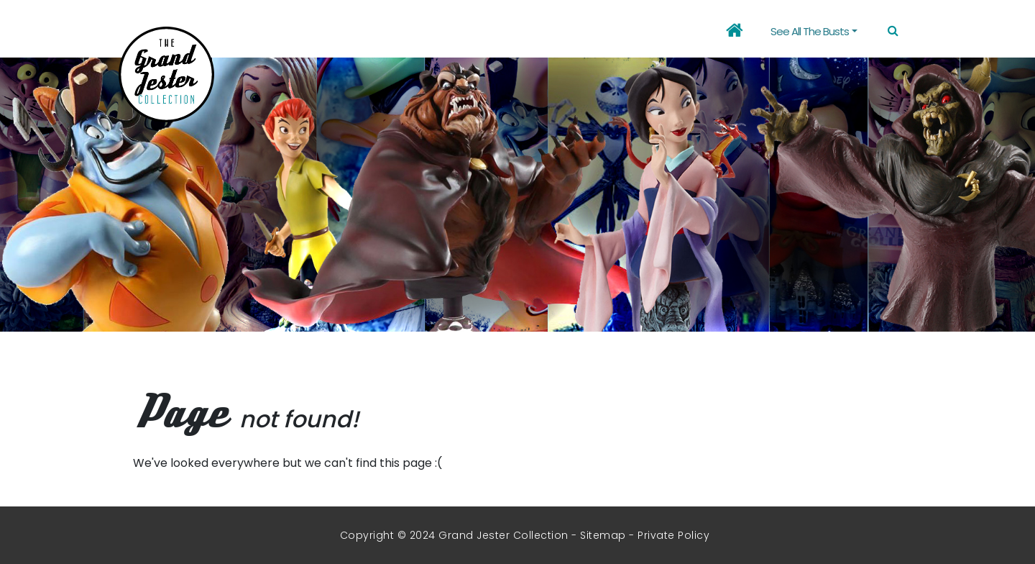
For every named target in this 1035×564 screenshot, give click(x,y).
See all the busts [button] (809, 31)
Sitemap (603, 535)
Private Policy (673, 535)
